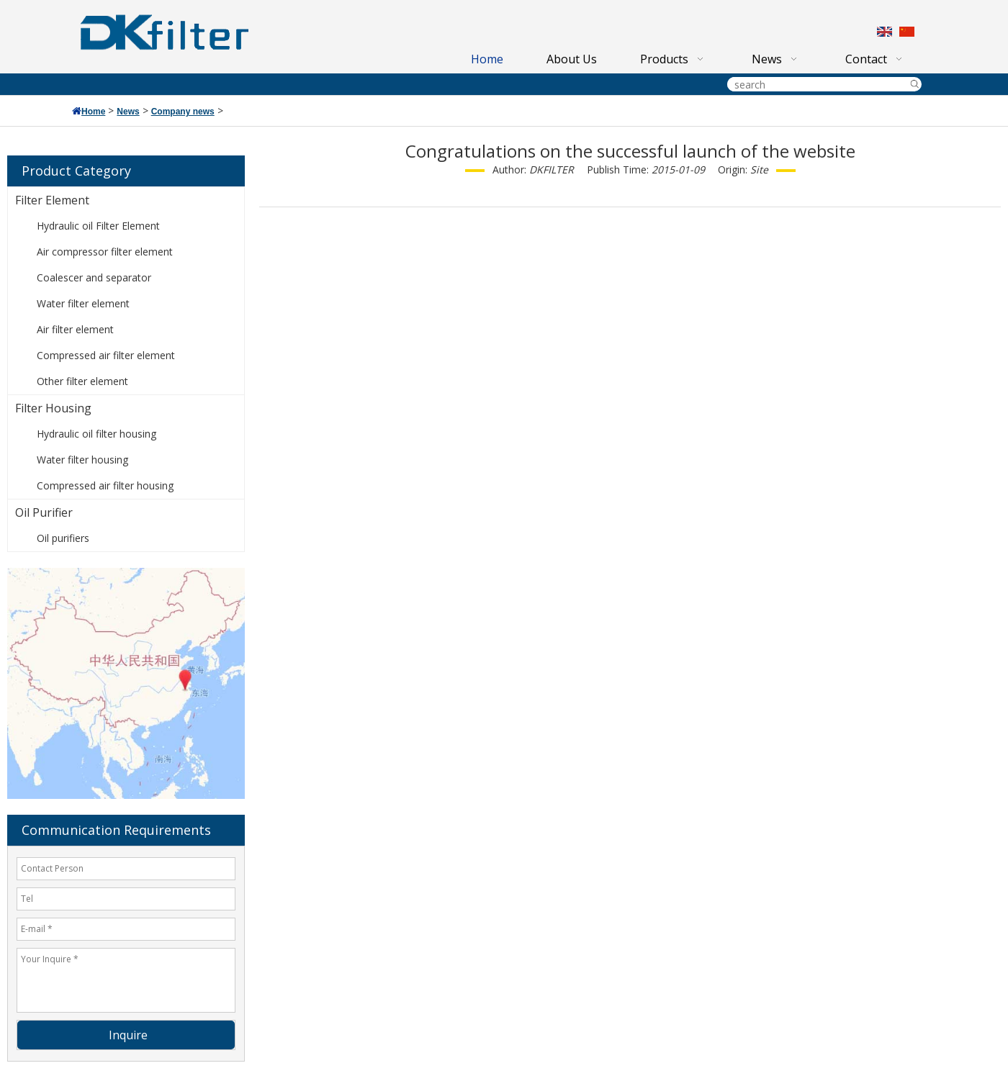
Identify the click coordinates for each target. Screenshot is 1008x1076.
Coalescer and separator (94, 277)
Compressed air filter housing (105, 485)
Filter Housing (53, 408)
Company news (183, 112)
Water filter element (83, 303)
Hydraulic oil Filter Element (98, 225)
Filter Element (52, 200)
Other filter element (82, 381)
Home (93, 112)
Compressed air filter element (106, 355)
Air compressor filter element (105, 251)
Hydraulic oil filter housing (96, 433)
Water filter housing (82, 459)
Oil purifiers (63, 538)
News (128, 112)
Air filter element (75, 329)
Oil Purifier (44, 512)
